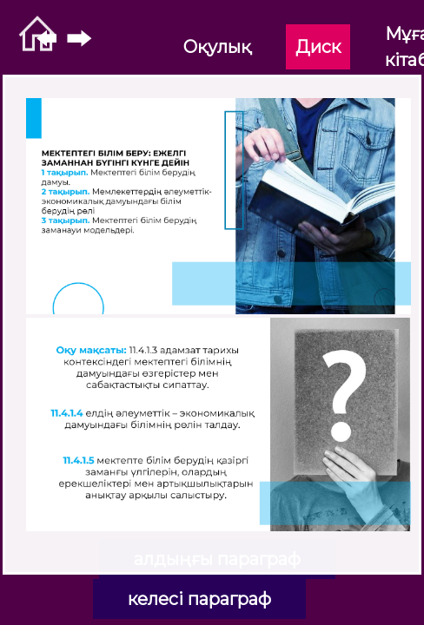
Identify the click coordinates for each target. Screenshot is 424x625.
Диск (318, 46)
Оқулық (217, 46)
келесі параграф (199, 599)
